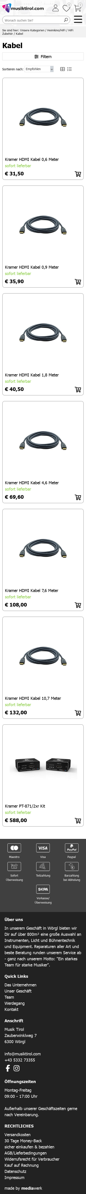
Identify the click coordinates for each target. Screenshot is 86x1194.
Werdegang (15, 1003)
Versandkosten (18, 1134)
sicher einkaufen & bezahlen (29, 1146)
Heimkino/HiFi (56, 30)
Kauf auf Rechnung (22, 1165)
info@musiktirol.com (23, 1053)
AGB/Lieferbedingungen (26, 1152)
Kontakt (11, 1009)
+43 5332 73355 (20, 1059)
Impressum (14, 1177)
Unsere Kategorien (32, 30)
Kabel (19, 33)
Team (9, 997)
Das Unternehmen (20, 984)
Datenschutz (15, 1171)
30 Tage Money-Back (23, 1140)
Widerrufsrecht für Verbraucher (32, 1159)
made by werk (23, 1188)
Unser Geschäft (18, 990)
